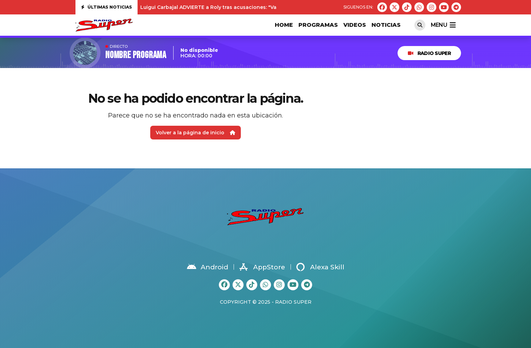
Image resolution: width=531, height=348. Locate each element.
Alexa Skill (320, 267)
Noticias (386, 25)
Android (207, 267)
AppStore (262, 267)
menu (443, 25)
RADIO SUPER (429, 53)
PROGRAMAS (318, 25)
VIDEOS (354, 25)
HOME (284, 25)
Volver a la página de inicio (195, 133)
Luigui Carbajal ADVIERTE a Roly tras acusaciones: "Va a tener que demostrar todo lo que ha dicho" (266, 7)
